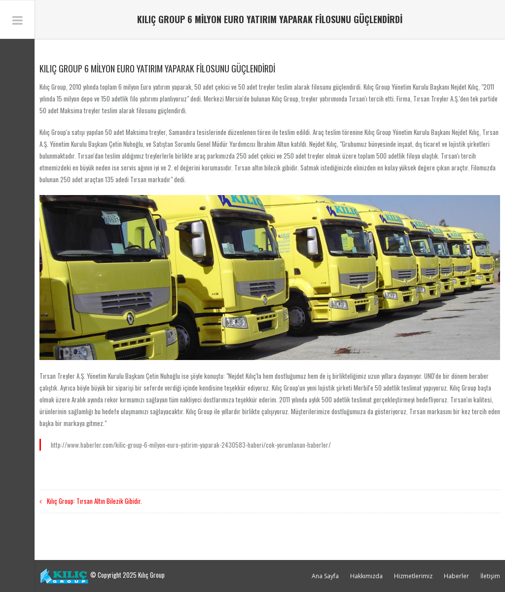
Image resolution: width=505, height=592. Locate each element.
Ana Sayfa (325, 576)
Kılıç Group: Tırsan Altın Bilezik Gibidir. (94, 501)
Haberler (456, 576)
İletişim (490, 576)
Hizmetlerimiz (413, 576)
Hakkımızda (366, 576)
